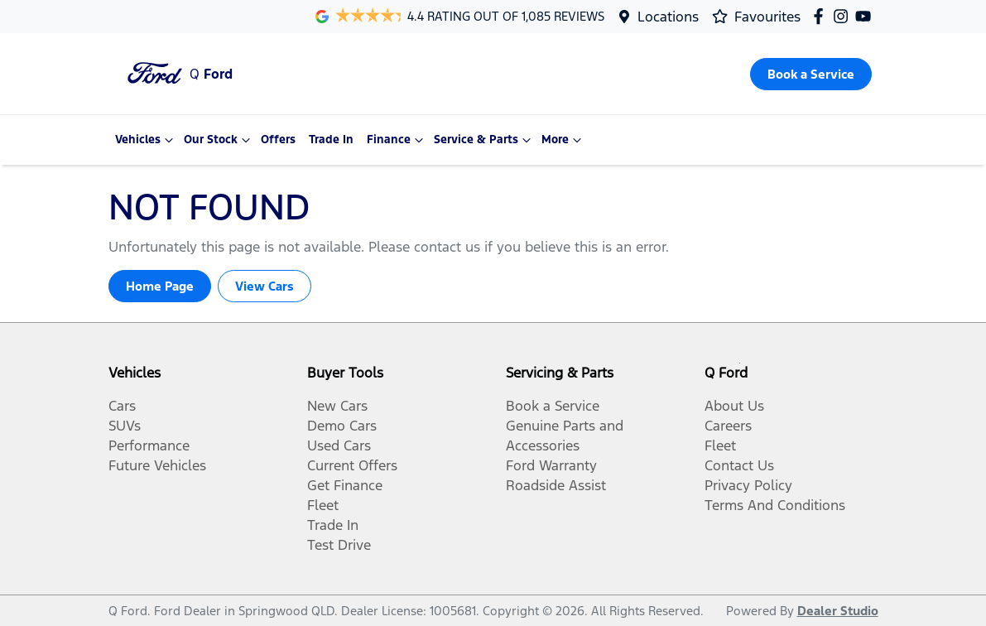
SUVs (124, 426)
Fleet (323, 505)
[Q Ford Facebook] (821, 16)
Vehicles (146, 140)
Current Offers (352, 465)
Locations (668, 16)
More (563, 140)
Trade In (331, 139)
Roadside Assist (556, 485)
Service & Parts (484, 140)
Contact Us (739, 465)
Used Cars (339, 445)
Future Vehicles (157, 465)
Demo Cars (342, 426)
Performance (149, 445)
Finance (397, 140)
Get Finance (344, 485)
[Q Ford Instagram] (844, 16)
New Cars (337, 406)
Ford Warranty (551, 465)
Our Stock (219, 140)
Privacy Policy (748, 485)
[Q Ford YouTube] (866, 16)
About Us (734, 406)
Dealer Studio (837, 611)
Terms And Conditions (775, 505)
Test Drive (339, 545)
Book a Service (552, 406)
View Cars (264, 286)
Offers (278, 139)
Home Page (160, 286)
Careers (728, 426)
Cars (122, 406)
